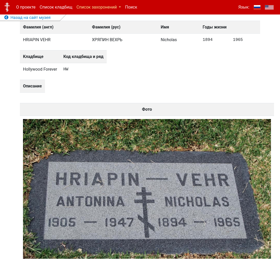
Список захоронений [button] (97, 7)
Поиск (131, 7)
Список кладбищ (56, 7)
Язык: (243, 7)
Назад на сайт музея (27, 17)
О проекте (26, 7)
